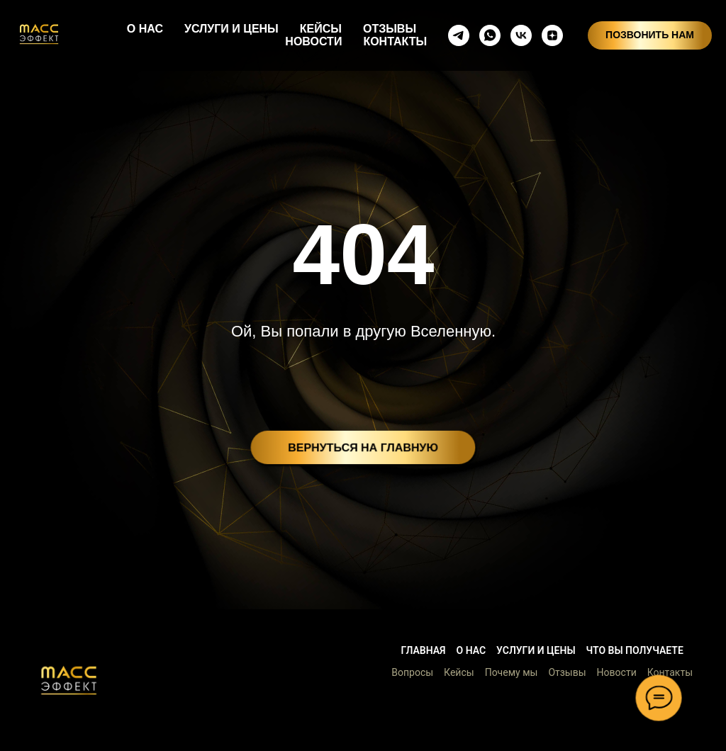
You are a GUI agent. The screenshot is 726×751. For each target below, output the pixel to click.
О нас (471, 650)
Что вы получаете (634, 650)
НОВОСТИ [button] (313, 41)
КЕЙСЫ (321, 29)
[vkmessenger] (521, 35)
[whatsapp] (490, 35)
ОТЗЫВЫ (389, 29)
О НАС (145, 29)
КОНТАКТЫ (395, 41)
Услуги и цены (535, 650)
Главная (423, 650)
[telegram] (458, 35)
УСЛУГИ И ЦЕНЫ (231, 29)
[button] (68, 680)
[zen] (552, 35)
